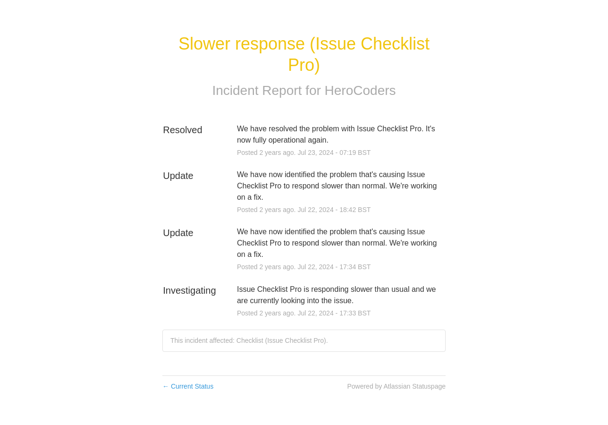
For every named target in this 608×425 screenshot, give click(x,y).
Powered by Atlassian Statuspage (396, 386)
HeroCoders (360, 90)
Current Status (187, 386)
